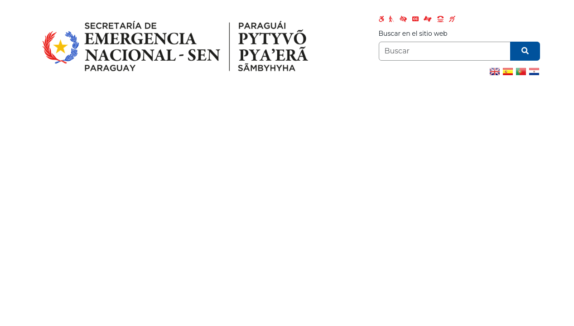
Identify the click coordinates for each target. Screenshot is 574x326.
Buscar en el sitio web (413, 33)
